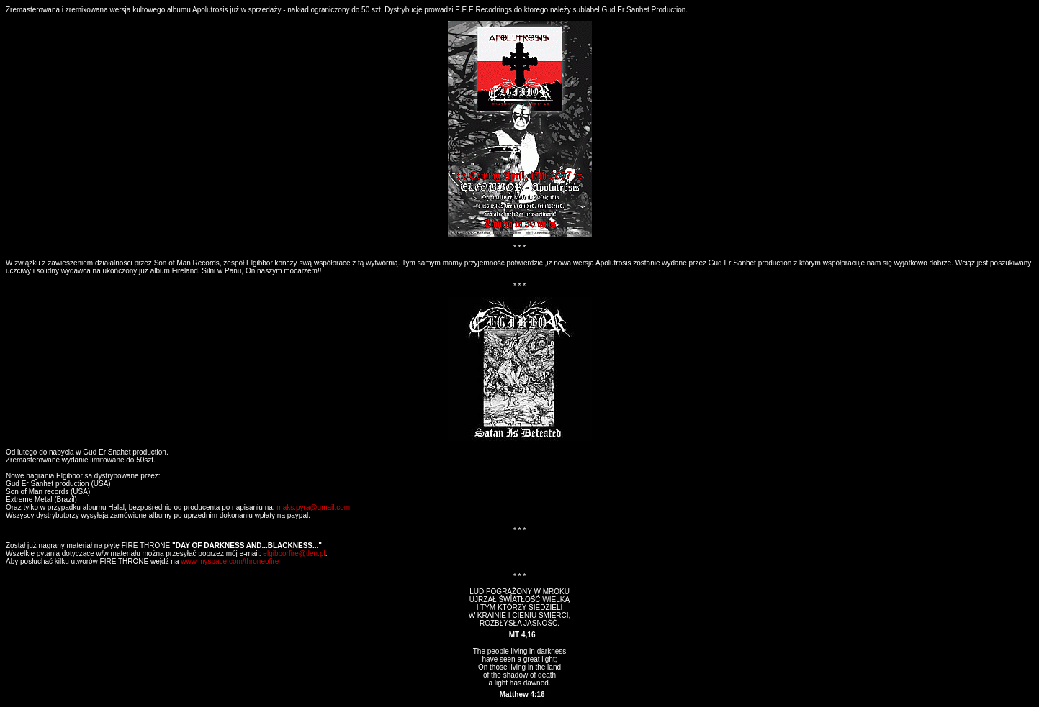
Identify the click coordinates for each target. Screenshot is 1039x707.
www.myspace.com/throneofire (230, 561)
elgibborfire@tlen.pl (294, 553)
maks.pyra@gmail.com (313, 507)
